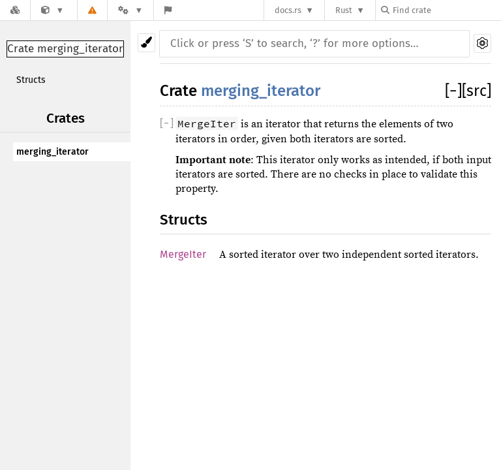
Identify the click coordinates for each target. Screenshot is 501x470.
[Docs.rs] (15, 10)
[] (453, 91)
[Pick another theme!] (146, 42)
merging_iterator (52, 151)
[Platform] (130, 10)
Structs (31, 80)
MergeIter (183, 254)
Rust (343, 10)
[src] (476, 91)
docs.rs (288, 10)
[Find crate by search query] (446, 10)
